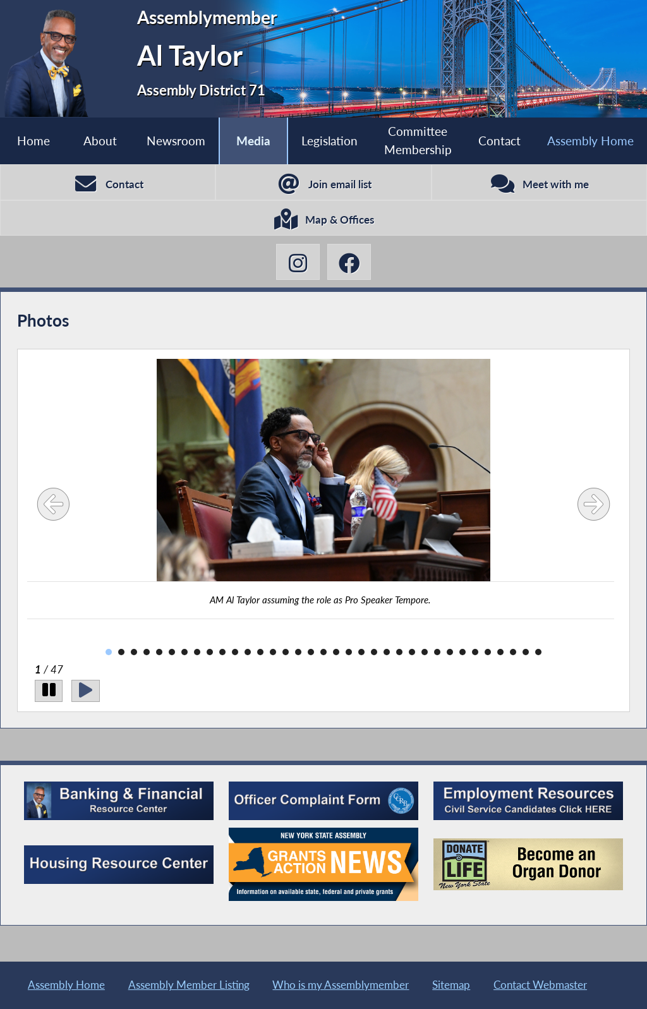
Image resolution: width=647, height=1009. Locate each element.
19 (336, 654)
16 (298, 654)
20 (349, 654)
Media (253, 140)
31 (488, 654)
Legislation (329, 140)
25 (412, 654)
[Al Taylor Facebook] (349, 264)
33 (513, 654)
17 (311, 654)
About (100, 140)
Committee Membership (418, 140)
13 (260, 654)
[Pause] (49, 693)
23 (387, 654)
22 (374, 654)
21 (361, 654)
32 (500, 654)
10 (222, 654)
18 (323, 654)
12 (248, 654)
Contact (499, 140)
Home (33, 140)
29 (462, 654)
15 (285, 654)
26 (424, 654)
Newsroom (176, 140)
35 (538, 654)
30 (475, 654)
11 (235, 654)
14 (273, 654)
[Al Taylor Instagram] (297, 264)
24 (399, 654)
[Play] (86, 693)
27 (437, 654)
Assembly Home (590, 140)
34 (526, 654)
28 (450, 654)
